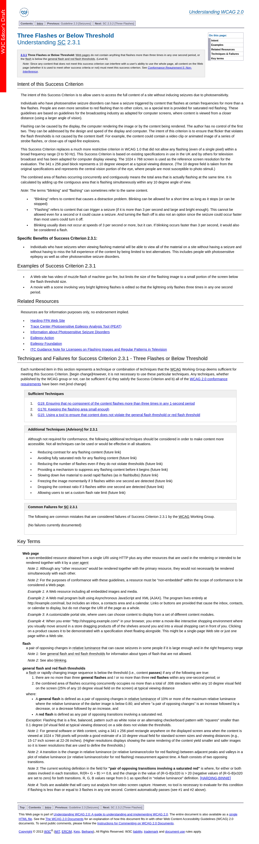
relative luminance (86, 648)
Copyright (25, 831)
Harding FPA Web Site (47, 321)
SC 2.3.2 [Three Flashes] (114, 23)
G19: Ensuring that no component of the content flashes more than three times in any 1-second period (116, 403)
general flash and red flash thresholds (71, 58)
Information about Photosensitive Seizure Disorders (70, 332)
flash (28, 58)
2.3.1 (24, 54)
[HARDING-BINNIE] (215, 778)
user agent (80, 563)
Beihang (87, 831)
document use (175, 831)
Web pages (83, 54)
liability (137, 831)
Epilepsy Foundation (46, 344)
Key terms (217, 58)
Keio (77, 831)
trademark (151, 831)
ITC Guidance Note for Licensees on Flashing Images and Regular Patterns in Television (98, 349)
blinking (60, 660)
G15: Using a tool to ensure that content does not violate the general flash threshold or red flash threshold (119, 415)
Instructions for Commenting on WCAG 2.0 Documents (135, 823)
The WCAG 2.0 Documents (64, 819)
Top (22, 807)
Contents (27, 23)
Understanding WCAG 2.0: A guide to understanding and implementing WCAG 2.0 (111, 814)
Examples (217, 44)
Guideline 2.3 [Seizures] (69, 23)
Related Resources (223, 49)
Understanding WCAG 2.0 (216, 12)
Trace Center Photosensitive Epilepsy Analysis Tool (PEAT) (75, 326)
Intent (214, 40)
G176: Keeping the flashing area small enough (73, 409)
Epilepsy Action (42, 338)
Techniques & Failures (225, 53)
